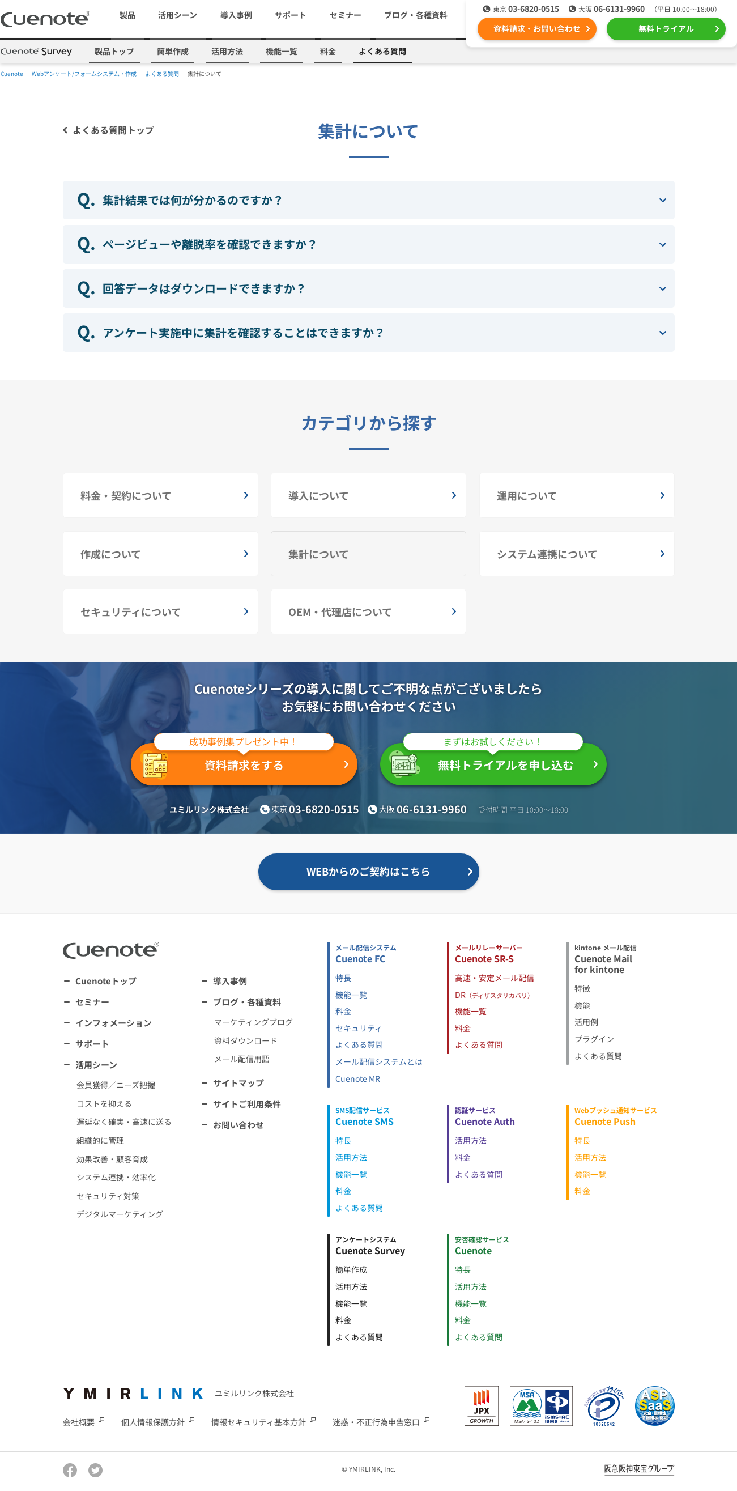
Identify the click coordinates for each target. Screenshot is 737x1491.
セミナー (345, 14)
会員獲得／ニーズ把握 (115, 1084)
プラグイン (594, 1038)
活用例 (586, 1021)
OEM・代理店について (340, 611)
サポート (290, 14)
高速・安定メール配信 (494, 977)
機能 (582, 1005)
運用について (527, 495)
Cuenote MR (357, 1078)
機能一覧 (281, 51)
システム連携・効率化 (116, 1177)
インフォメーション (113, 1023)
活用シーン (96, 1065)
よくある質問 (382, 51)
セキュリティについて (130, 611)
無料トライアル (666, 28)
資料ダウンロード (246, 1040)
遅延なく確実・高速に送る (124, 1121)
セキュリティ (358, 1028)
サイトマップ (238, 1083)
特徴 (582, 988)
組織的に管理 (100, 1140)
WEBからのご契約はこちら (368, 871)
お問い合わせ (238, 1125)
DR (494, 994)
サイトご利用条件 (247, 1104)
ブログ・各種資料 (247, 1002)
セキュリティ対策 (107, 1195)
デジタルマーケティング (119, 1214)
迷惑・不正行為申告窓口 (376, 1421)
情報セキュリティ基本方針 (258, 1421)
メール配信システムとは (379, 1061)
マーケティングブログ (253, 1021)
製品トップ (114, 51)
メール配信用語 (242, 1058)
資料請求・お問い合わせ (537, 28)
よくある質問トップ (113, 130)
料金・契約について (126, 495)
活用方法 (227, 51)
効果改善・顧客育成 (112, 1159)
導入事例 (236, 14)
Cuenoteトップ (106, 981)
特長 (343, 977)
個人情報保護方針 (153, 1421)
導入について (318, 495)
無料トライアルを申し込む (486, 760)
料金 (328, 51)
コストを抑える (104, 1103)
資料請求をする (237, 761)
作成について (110, 553)
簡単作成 (173, 51)
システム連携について (547, 553)
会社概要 (79, 1421)
